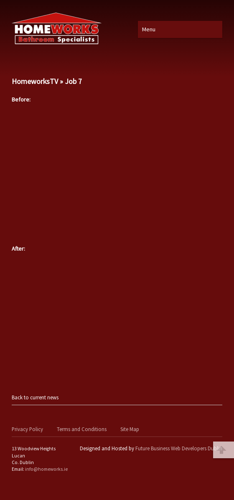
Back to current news (35, 397)
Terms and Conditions (82, 429)
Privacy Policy (27, 429)
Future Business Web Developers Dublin (178, 448)
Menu (148, 29)
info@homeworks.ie (46, 469)
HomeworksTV (35, 81)
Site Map (129, 429)
